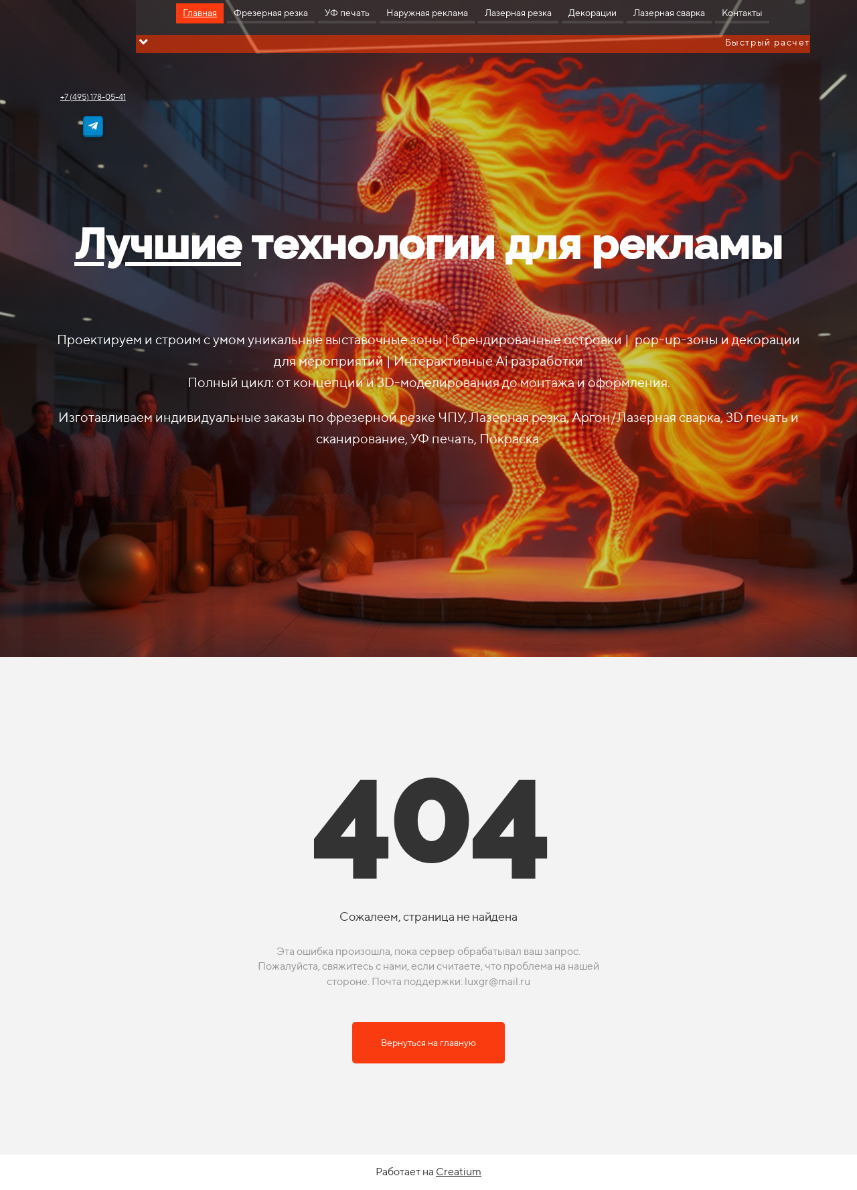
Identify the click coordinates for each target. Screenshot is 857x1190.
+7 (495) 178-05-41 (93, 97)
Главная (200, 12)
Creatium (458, 1171)
